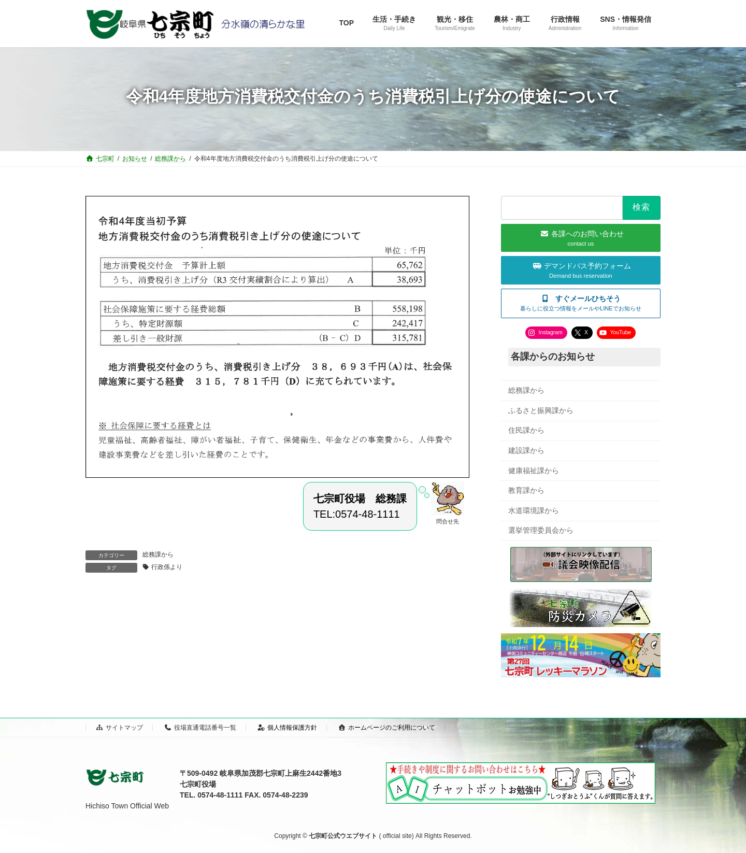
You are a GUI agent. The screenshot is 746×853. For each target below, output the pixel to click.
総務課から (158, 554)
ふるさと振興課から (540, 410)
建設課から (526, 450)
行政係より (166, 567)
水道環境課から (533, 510)
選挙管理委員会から (540, 530)
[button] (581, 303)
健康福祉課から (533, 470)
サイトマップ (119, 727)
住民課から (526, 430)
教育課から (526, 490)
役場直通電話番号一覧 (200, 727)
